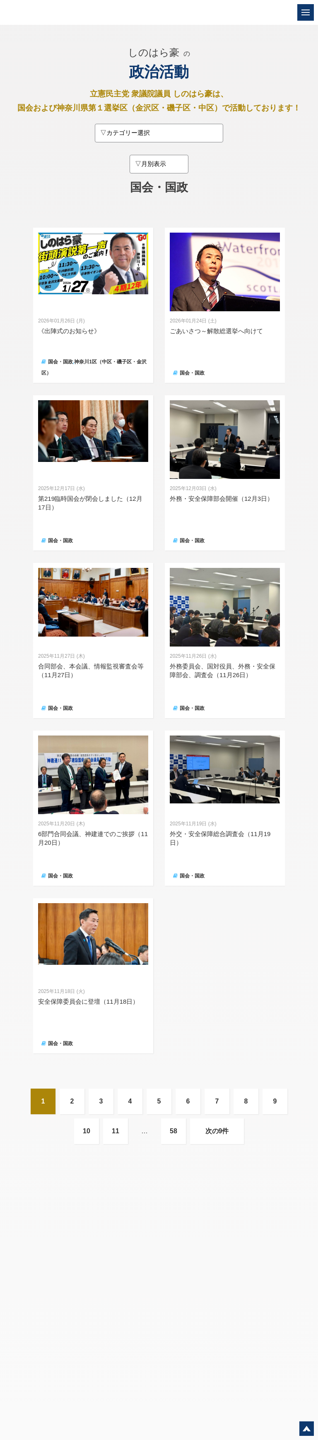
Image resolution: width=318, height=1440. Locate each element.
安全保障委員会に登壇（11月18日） (88, 1001)
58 (173, 1131)
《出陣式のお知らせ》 (69, 330)
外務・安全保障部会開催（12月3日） (221, 498)
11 (115, 1131)
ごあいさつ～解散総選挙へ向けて (216, 330)
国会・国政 (60, 362)
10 (86, 1131)
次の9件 (217, 1131)
